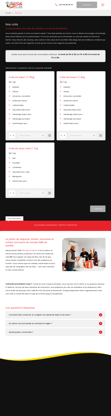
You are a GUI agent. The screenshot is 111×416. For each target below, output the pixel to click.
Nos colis (18, 13)
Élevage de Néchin (30, 250)
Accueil (8, 13)
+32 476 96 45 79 (66, 5)
